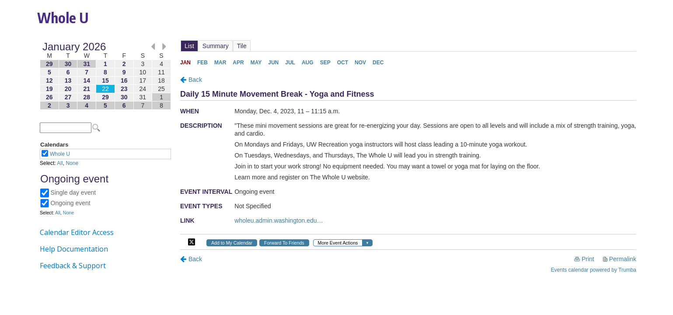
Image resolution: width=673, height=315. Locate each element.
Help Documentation (74, 249)
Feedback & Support (73, 265)
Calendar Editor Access (77, 232)
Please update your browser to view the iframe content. (105, 76)
